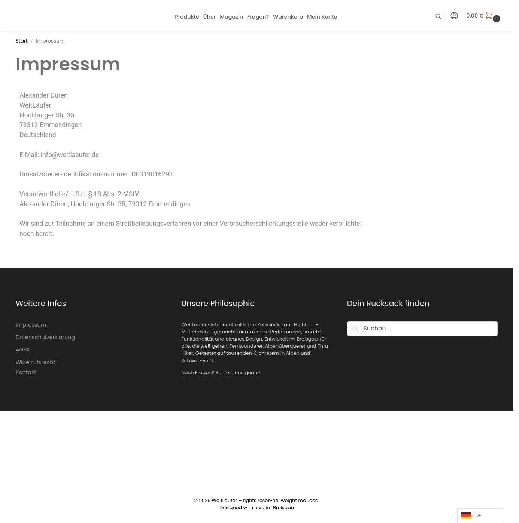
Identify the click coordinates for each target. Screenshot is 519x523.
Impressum (31, 325)
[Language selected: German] (480, 515)
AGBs (23, 349)
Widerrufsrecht (35, 362)
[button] (484, 15)
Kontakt (26, 372)
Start (22, 40)
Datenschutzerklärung (45, 337)
